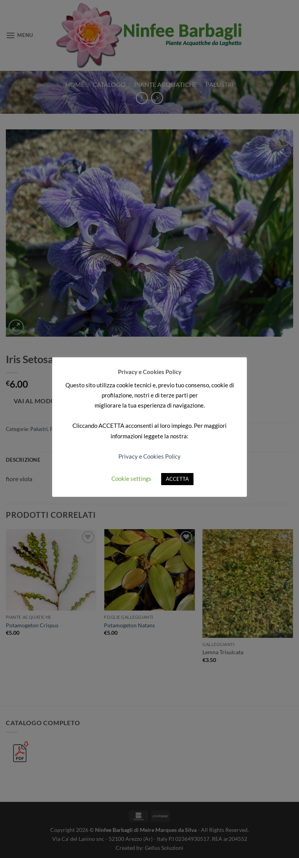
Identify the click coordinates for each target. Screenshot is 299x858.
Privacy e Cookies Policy (149, 456)
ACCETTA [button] (177, 479)
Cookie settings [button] (131, 478)
